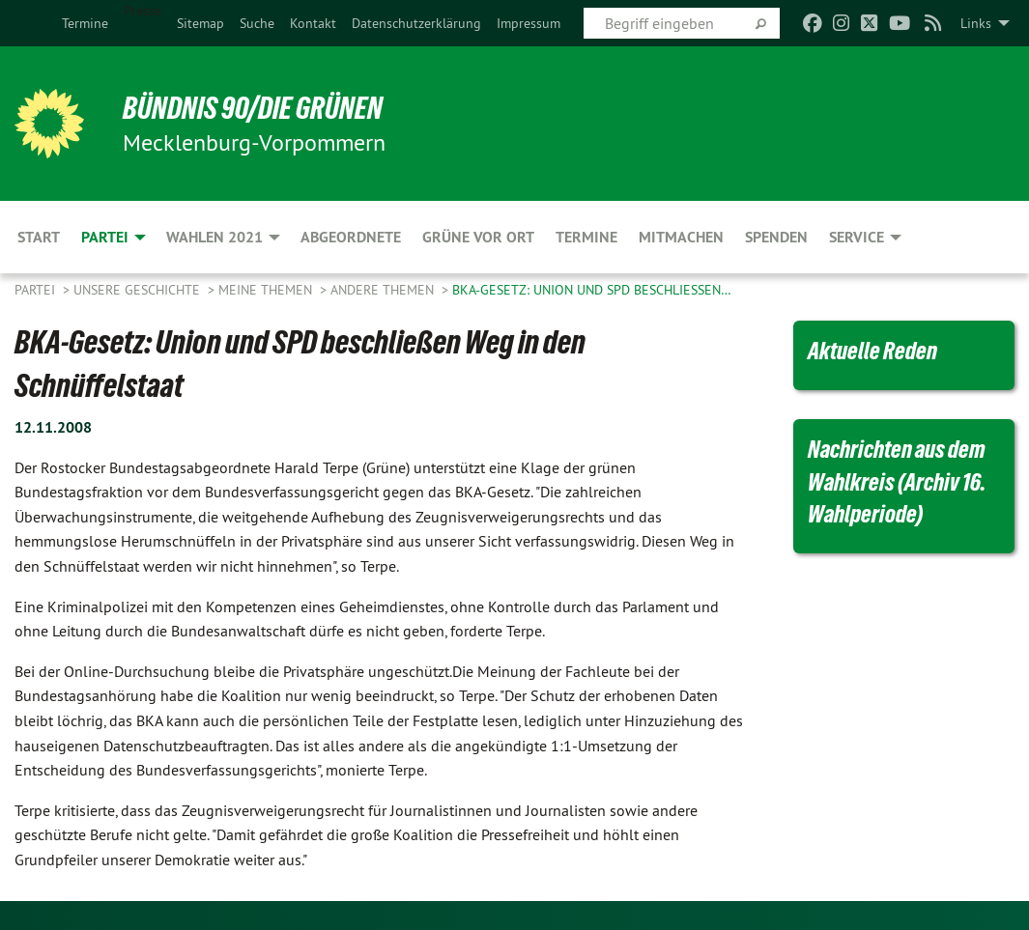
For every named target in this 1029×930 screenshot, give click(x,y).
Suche (257, 23)
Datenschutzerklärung (416, 23)
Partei (36, 289)
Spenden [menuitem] (776, 237)
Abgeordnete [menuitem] (350, 237)
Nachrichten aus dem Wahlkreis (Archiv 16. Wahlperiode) (897, 481)
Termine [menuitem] (586, 237)
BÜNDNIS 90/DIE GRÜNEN (253, 108)
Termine (85, 23)
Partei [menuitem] (105, 237)
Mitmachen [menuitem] (681, 237)
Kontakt (313, 23)
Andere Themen (384, 289)
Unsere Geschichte (138, 289)
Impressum (528, 23)
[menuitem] (85, 23)
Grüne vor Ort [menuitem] (478, 237)
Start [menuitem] (38, 237)
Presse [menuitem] (142, 10)
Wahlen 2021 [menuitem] (214, 237)
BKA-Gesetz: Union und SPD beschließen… (591, 289)
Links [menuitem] (975, 23)
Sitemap (200, 23)
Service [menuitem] (856, 237)
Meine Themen (267, 289)
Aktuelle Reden (872, 350)
